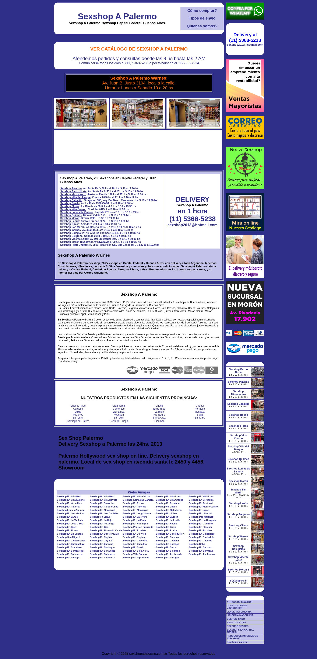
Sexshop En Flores (67, 530)
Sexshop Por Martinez (201, 517)
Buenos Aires (78, 405)
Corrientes (118, 408)
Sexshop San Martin (72, 227)
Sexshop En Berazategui (70, 550)
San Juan (78, 417)
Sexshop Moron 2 (238, 569)
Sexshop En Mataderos (169, 510)
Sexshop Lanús (69, 221)
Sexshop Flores (69, 206)
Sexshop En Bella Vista (135, 550)
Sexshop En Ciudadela (201, 537)
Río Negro (159, 414)
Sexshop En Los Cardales (104, 513)
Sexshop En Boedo (133, 547)
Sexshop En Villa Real (69, 496)
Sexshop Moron (69, 218)
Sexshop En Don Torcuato (104, 534)
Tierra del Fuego (118, 421)
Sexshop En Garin (166, 527)
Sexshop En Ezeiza (166, 530)
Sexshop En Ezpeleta (134, 530)
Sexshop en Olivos (166, 506)
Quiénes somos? (202, 26)
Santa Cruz (159, 417)
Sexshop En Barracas (201, 550)
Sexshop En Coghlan (101, 537)
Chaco (159, 405)
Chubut (200, 405)
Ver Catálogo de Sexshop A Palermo (139, 49)
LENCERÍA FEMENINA (239, 611)
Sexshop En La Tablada (70, 520)
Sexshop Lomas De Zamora (138, 500)
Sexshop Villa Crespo (73, 209)
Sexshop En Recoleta (168, 503)
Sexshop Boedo (70, 203)
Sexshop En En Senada (70, 534)
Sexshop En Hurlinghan (136, 523)
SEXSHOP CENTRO (238, 626)
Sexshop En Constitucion (170, 534)
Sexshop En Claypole (168, 537)
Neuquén (118, 414)
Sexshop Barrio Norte (73, 191)
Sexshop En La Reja (101, 520)
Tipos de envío (202, 18)
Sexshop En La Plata (134, 520)
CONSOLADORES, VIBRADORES (237, 606)
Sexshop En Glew (66, 527)
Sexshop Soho (197, 544)
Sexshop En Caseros (200, 540)
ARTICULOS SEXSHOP (239, 602)
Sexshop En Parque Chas (104, 506)
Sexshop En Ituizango (102, 523)
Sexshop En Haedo (166, 523)
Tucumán (159, 421)
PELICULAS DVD (236, 622)
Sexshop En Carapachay (70, 544)
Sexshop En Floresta (200, 527)
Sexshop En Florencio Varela (106, 530)
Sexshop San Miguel (68, 537)
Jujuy (78, 411)
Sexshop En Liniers (166, 513)
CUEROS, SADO (236, 619)
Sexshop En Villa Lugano (71, 500)
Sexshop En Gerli (99, 527)
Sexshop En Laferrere (135, 517)
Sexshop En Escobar (200, 530)
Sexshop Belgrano (71, 236)
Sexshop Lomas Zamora (70, 510)
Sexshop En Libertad (200, 513)
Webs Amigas (139, 492)
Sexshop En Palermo (134, 506)
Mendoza (200, 411)
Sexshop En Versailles (201, 500)
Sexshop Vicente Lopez (74, 238)
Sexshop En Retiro (133, 503)
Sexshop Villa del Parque (75, 197)
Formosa (200, 408)
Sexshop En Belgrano (168, 550)
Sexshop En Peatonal (201, 503)
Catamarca (118, 405)
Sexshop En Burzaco (167, 544)
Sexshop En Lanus (67, 517)
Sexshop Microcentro (73, 194)
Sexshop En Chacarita (135, 540)
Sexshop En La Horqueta (202, 520)
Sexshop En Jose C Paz (70, 523)
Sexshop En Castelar (167, 540)
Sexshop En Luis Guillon (70, 513)
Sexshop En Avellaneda (169, 554)
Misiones (78, 414)
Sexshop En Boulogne (102, 547)
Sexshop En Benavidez (102, 550)
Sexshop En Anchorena (202, 554)
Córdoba (78, 408)
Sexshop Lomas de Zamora (76, 212)
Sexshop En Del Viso (134, 534)
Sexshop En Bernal (166, 547)
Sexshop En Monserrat (102, 510)
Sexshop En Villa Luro (168, 496)
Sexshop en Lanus (100, 517)
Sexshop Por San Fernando (138, 527)
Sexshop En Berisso (200, 547)
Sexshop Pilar (68, 244)
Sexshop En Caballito (135, 544)
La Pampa (118, 411)
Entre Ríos (159, 408)
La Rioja (159, 411)
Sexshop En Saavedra (102, 503)
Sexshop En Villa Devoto (103, 500)
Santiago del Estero (78, 421)
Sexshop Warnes (70, 230)
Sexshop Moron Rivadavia (76, 241)
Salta (200, 414)
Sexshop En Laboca (167, 517)
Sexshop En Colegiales (202, 534)
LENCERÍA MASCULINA (240, 615)
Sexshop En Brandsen (69, 547)
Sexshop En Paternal (68, 506)
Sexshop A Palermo (117, 16)
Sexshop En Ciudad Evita (71, 540)
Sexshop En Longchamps (137, 513)
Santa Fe (200, 417)
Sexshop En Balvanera (69, 554)
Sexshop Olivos (69, 224)
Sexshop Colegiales (72, 233)
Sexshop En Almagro (68, 557)
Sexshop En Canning (101, 544)
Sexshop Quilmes (71, 215)
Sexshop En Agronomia (136, 557)
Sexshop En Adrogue (167, 557)
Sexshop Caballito (71, 200)
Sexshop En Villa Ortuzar (137, 496)
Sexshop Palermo (71, 188)
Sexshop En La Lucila (168, 520)
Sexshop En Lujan (199, 510)
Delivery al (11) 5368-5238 (245, 37)
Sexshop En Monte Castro (203, 506)
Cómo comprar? (202, 10)
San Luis (119, 417)
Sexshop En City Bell (101, 540)
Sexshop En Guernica (201, 523)
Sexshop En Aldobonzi (102, 557)
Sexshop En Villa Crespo (169, 500)
